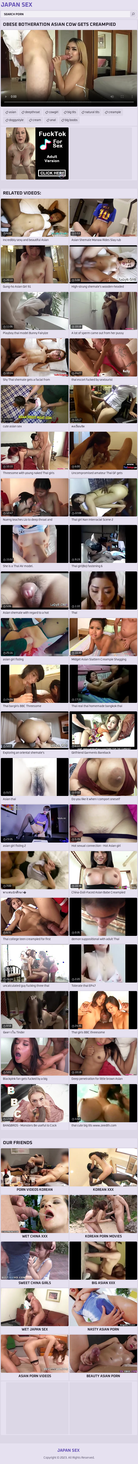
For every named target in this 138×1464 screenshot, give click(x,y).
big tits (71, 112)
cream (37, 120)
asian (12, 112)
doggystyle (16, 120)
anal (53, 120)
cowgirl (53, 112)
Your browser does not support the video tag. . (69, 68)
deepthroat (32, 112)
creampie (114, 112)
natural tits (92, 112)
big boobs (71, 120)
